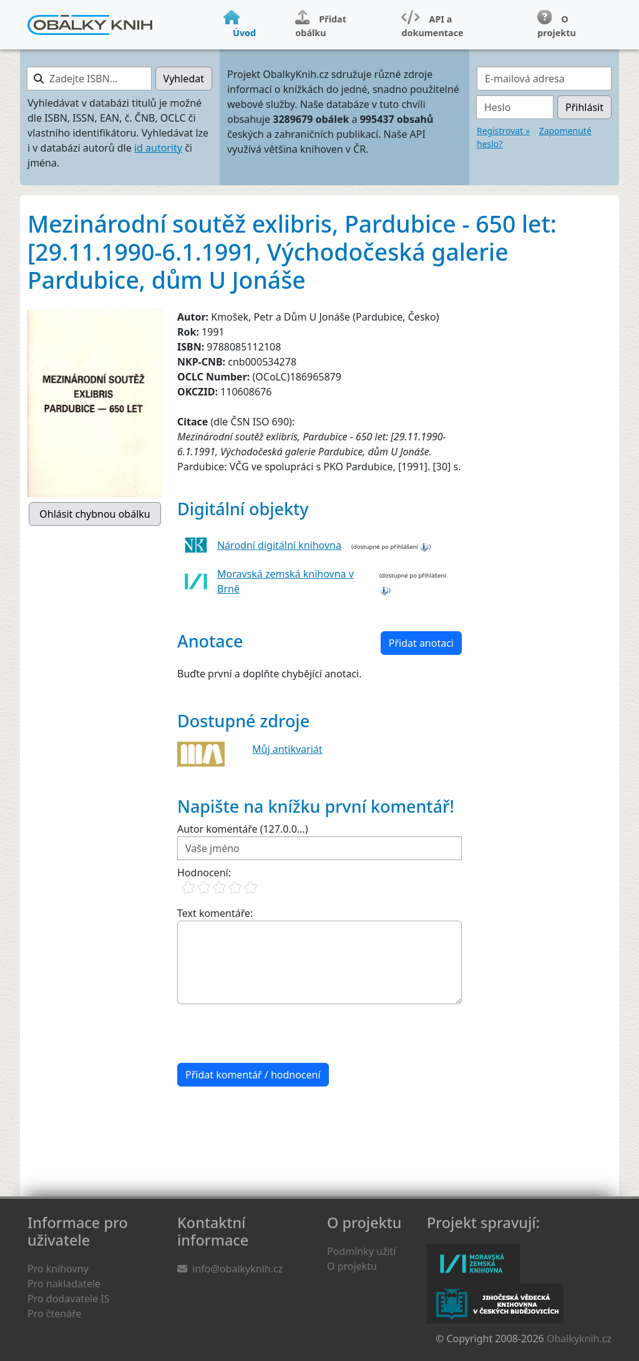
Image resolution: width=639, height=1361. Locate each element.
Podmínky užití (361, 1251)
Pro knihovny (58, 1269)
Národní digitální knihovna (279, 545)
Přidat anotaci (421, 643)
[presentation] (272, 1033)
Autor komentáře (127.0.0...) (242, 829)
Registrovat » (503, 131)
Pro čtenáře (54, 1313)
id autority (158, 148)
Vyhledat (183, 78)
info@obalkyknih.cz (237, 1269)
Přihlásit (584, 107)
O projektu (352, 1266)
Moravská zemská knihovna (473, 1264)
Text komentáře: (215, 913)
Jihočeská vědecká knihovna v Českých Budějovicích (495, 1304)
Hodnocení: (204, 872)
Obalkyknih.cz (579, 1338)
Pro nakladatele (63, 1284)
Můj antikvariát (287, 749)
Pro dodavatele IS (68, 1298)
